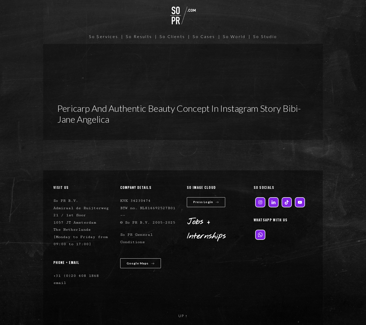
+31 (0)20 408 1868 (76, 276)
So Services (103, 36)
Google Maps (141, 263)
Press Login (206, 202)
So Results (139, 36)
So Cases (204, 36)
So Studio (265, 36)
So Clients (172, 36)
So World (234, 36)
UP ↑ (183, 316)
